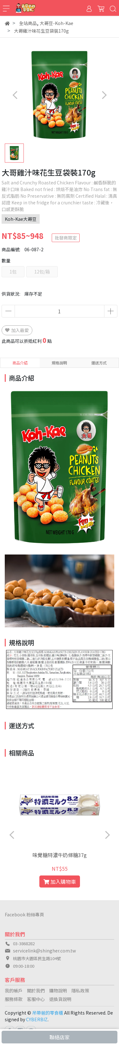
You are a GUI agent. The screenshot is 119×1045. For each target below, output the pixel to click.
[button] (104, 95)
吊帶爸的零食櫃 (47, 1013)
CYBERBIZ (37, 1019)
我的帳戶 (14, 990)
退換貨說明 (60, 999)
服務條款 (14, 999)
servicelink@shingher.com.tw (44, 950)
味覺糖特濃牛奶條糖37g (59, 855)
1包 (13, 271)
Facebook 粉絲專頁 (24, 914)
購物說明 (58, 990)
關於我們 (36, 990)
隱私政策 (80, 990)
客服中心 (36, 999)
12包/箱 (42, 271)
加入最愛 (17, 330)
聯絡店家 (60, 1037)
